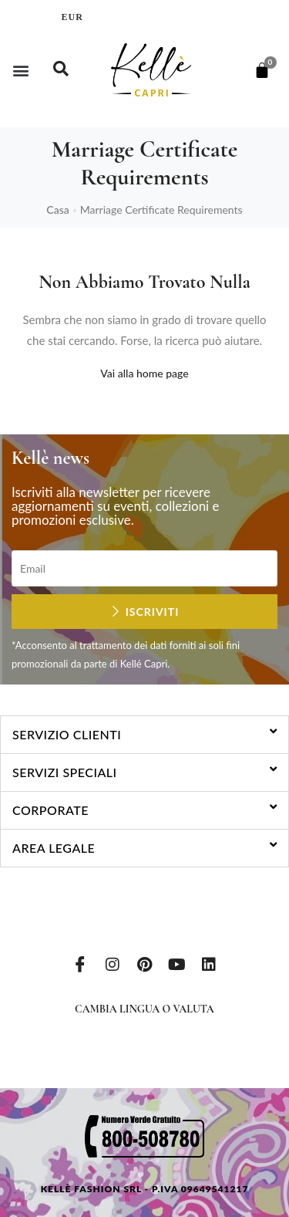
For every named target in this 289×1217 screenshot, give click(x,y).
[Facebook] (80, 963)
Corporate (50, 810)
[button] (20, 70)
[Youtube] (176, 963)
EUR (72, 17)
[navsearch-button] (60, 70)
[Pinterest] (144, 963)
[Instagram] (112, 963)
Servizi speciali (64, 772)
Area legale (53, 847)
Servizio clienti (66, 734)
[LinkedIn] (208, 963)
